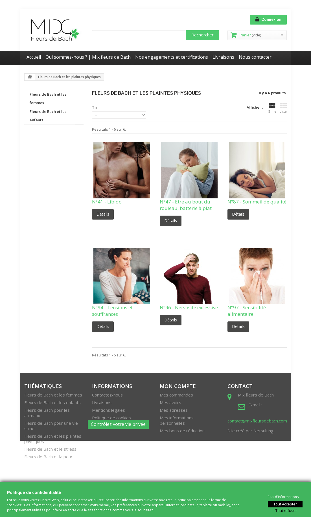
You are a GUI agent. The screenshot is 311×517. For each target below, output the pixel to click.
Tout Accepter (285, 503)
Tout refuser (286, 510)
